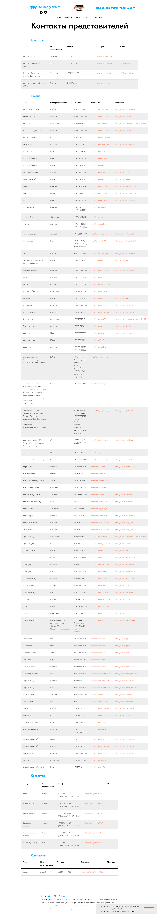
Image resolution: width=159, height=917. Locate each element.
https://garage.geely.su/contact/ (126, 410)
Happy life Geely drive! (43, 7)
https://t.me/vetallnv (98, 474)
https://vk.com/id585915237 (125, 241)
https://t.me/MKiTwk (98, 151)
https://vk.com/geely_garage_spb (127, 620)
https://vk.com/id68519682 (125, 467)
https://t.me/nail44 (98, 165)
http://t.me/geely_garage (100, 410)
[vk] (45, 13)
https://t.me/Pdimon (98, 172)
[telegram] (41, 13)
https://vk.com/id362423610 (125, 557)
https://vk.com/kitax (124, 63)
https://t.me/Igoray (98, 333)
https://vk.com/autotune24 (124, 116)
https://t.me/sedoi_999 (99, 123)
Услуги (78, 17)
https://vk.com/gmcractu (124, 613)
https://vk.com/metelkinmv (124, 440)
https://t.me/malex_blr (104, 73)
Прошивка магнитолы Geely (115, 7)
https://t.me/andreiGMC (94, 794)
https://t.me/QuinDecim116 (101, 312)
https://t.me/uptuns (98, 639)
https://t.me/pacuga (98, 384)
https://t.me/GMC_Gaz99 (100, 137)
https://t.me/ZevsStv (98, 340)
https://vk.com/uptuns (122, 639)
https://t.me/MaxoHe (98, 467)
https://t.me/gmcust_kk (99, 291)
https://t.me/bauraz (104, 83)
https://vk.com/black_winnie (124, 312)
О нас (58, 17)
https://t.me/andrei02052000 (92, 872)
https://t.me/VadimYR (98, 241)
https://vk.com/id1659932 (124, 144)
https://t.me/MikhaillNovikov (101, 571)
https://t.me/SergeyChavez (100, 543)
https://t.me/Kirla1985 (99, 193)
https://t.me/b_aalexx (98, 207)
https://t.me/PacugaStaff (100, 357)
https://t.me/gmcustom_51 (100, 453)
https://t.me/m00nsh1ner (100, 144)
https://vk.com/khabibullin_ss (125, 109)
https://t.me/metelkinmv (99, 440)
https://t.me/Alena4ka (99, 158)
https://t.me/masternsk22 (100, 516)
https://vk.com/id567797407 (125, 200)
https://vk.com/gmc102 (123, 543)
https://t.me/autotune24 (99, 116)
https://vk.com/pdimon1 (123, 172)
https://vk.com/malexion (126, 73)
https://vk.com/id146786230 (125, 186)
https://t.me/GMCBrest (105, 56)
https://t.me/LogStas (98, 217)
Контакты (99, 17)
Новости (68, 17)
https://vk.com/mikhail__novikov (125, 571)
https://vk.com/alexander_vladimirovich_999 (130, 123)
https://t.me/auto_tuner (99, 186)
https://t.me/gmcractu (99, 613)
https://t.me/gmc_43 (98, 277)
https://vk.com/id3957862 (124, 516)
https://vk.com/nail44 (122, 179)
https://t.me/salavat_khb (99, 109)
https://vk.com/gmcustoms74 (125, 333)
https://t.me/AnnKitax (104, 63)
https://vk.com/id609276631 (125, 193)
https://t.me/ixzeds (97, 620)
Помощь (87, 17)
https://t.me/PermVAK (99, 557)
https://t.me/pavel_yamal (100, 606)
